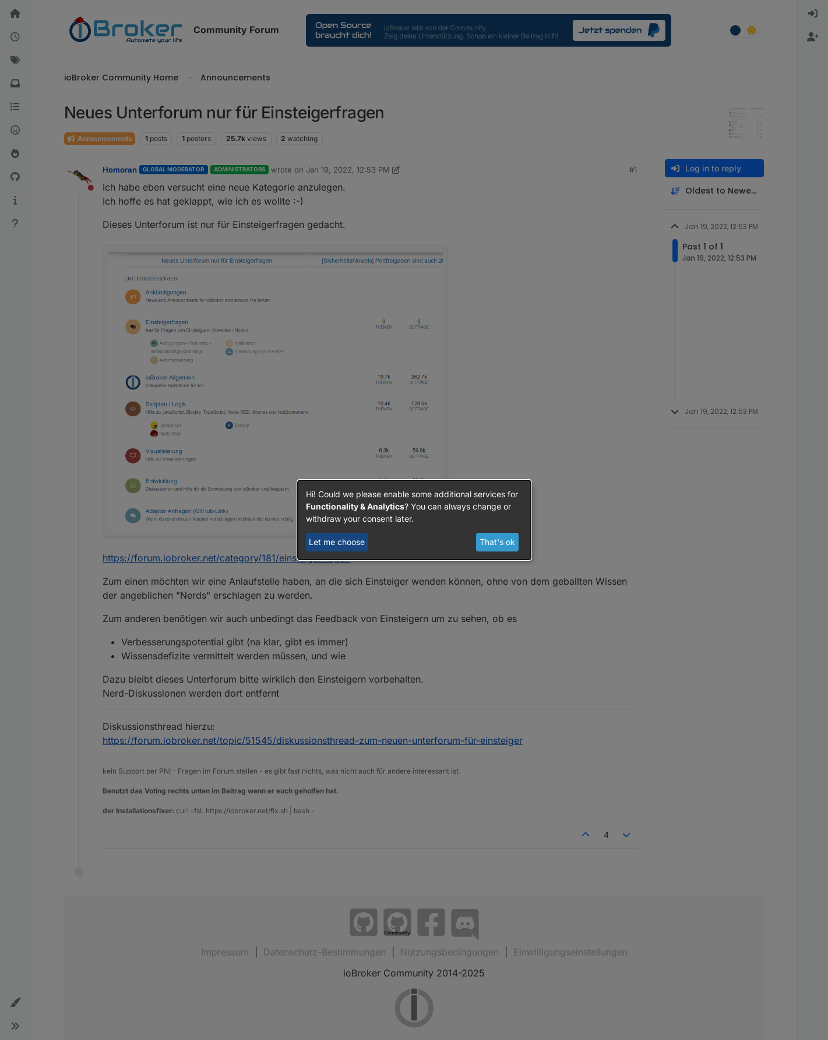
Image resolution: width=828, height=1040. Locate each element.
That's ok (497, 542)
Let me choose (337, 542)
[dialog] (414, 520)
